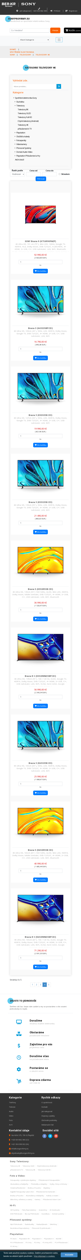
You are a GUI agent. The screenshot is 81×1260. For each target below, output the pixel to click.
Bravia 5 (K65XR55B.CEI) (40, 850)
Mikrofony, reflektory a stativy (21, 1199)
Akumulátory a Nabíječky (19, 1184)
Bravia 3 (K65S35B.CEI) (40, 763)
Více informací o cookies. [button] (44, 1256)
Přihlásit (55, 11)
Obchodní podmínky (49, 1120)
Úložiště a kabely (23, 136)
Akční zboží (19, 159)
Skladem (65, 174)
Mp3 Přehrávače (16, 1224)
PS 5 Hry (29, 1242)
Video (11, 1116)
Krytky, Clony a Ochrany (58, 1184)
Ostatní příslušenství (17, 1188)
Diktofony (53, 1224)
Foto (11, 1120)
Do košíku (40, 271)
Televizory (25, 55)
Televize (12, 1107)
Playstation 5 (36, 1239)
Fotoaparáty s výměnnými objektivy (23, 1180)
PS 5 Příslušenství (16, 1242)
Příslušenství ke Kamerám (45, 1192)
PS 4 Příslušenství (61, 1242)
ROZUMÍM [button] (69, 1255)
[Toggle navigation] (59, 39)
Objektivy (46, 1188)
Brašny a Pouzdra (34, 1188)
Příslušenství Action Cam (52, 1199)
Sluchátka (20, 101)
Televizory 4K (43, 55)
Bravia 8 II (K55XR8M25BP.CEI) (40, 676)
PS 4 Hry (37, 1242)
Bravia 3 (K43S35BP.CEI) (40, 328)
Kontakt (44, 1107)
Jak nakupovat (23, 11)
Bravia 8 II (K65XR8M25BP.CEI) (40, 937)
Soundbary (45, 1214)
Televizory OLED (24, 113)
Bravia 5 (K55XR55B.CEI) (40, 589)
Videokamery (21, 144)
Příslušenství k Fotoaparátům (49, 1180)
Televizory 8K (23, 109)
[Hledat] (29, 30)
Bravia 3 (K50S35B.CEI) (40, 415)
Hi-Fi (10, 1125)
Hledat (55, 30)
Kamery (37, 1199)
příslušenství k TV (25, 128)
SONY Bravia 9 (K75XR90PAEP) (40, 241)
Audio (11, 1111)
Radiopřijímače (42, 1224)
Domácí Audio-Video (24, 152)
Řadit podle (17, 170)
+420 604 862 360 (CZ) (19, 1140)
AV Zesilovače (55, 1210)
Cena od (33, 170)
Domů (13, 49)
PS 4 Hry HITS (47, 1242)
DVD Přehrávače (16, 1214)
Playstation (20, 132)
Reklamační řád (47, 1125)
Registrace (71, 11)
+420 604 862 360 (39, 10)
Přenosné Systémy (23, 148)
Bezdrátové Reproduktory (19, 1228)
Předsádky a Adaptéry (39, 1184)
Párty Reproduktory (29, 1210)
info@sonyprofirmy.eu (18, 1149)
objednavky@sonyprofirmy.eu (21, 1153)
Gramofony (43, 1210)
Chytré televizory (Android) (28, 121)
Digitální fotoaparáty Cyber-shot (22, 1192)
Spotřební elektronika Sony (26, 98)
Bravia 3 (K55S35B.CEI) (40, 502)
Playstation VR (24, 1239)
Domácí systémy (58, 1214)
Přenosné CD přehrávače (41, 1228)
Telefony (12, 1102)
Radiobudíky (29, 1224)
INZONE (58, 1239)
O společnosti (46, 1102)
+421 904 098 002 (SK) (19, 1144)
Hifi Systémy (14, 1210)
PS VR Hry (13, 1246)
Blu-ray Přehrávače (32, 1214)
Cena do (49, 170)
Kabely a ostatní (52, 1196)
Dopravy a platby (48, 1116)
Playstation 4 (48, 1239)
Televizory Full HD (25, 117)
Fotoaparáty (21, 140)
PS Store (13, 1239)
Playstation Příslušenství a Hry (28, 155)
